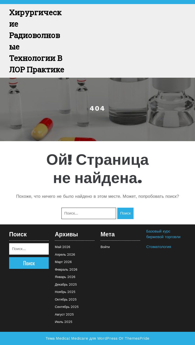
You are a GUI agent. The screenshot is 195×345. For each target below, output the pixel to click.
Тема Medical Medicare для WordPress (82, 338)
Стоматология (158, 246)
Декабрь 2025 (66, 284)
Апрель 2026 (65, 254)
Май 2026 (62, 247)
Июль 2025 (63, 322)
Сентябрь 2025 (67, 307)
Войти (105, 247)
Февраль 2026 (66, 269)
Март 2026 (63, 262)
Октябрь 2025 (66, 299)
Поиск (125, 213)
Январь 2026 (65, 277)
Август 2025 (64, 314)
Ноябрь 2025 (65, 292)
